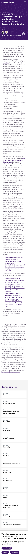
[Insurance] (14, 455)
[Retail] (14, 497)
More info (6, 548)
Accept (5, 552)
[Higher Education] (14, 438)
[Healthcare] (14, 430)
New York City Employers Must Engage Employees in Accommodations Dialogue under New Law (14, 260)
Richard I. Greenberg (6, 35)
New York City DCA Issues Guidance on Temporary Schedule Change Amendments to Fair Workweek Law (14, 296)
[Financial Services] (14, 422)
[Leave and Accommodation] (14, 463)
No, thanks (14, 552)
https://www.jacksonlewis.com (10, 372)
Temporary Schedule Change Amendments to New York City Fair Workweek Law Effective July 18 (14, 303)
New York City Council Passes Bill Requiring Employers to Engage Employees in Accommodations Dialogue (15, 268)
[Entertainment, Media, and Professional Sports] (14, 412)
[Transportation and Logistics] (14, 524)
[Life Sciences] (14, 472)
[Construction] (14, 394)
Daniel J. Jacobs (17, 35)
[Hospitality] (14, 447)
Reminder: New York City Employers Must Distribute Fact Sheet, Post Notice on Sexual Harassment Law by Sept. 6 (14, 281)
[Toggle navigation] (25, 2)
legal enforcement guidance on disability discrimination (14, 160)
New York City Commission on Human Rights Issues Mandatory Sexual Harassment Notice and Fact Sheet (14, 289)
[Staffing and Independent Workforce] (14, 506)
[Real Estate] (14, 488)
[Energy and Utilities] (14, 403)
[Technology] (14, 515)
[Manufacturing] (14, 480)
